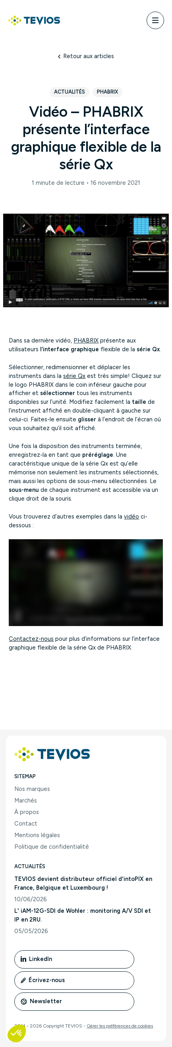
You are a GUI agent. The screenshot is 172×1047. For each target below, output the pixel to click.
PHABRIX (86, 340)
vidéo (131, 516)
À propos (26, 812)
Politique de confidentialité (51, 846)
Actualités (69, 92)
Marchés (25, 800)
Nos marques (32, 789)
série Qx (74, 376)
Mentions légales (37, 835)
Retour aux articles (86, 56)
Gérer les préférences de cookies (120, 1026)
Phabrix (107, 92)
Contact (25, 823)
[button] (16, 1033)
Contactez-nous (31, 638)
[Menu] (155, 20)
